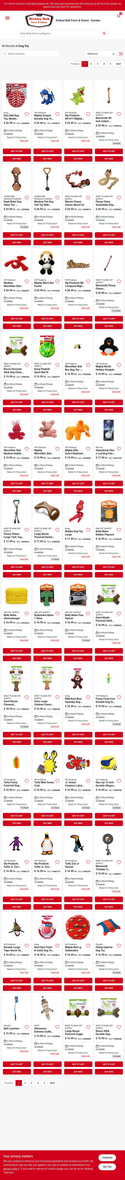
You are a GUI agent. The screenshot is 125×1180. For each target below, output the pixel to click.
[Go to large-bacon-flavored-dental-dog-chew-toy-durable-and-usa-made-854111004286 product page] (47, 537)
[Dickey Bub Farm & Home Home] (39, 20)
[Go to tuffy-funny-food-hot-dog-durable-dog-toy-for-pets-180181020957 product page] (16, 787)
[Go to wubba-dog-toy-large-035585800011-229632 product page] (78, 537)
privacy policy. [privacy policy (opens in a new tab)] (11, 1168)
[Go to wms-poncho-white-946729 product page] (47, 455)
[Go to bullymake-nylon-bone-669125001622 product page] (47, 621)
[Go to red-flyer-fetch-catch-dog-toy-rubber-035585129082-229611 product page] (47, 952)
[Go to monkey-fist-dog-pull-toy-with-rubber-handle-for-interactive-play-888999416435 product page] (47, 205)
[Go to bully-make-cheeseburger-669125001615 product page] (16, 621)
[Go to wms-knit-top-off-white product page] (47, 787)
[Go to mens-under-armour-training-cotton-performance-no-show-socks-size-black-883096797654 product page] (108, 372)
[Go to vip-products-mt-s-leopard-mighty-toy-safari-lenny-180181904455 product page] (78, 289)
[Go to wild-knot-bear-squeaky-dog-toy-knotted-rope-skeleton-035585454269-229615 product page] (78, 704)
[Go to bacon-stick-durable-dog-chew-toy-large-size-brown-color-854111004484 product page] (108, 1034)
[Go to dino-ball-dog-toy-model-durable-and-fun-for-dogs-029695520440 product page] (16, 121)
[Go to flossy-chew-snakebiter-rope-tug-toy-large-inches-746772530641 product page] (108, 205)
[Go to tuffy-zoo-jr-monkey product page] (16, 869)
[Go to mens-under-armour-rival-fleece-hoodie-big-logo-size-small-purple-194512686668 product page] (16, 455)
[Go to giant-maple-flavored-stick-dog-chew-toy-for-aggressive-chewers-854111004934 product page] (108, 621)
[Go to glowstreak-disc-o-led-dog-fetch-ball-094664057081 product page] (108, 455)
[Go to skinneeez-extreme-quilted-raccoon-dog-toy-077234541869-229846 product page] (47, 1034)
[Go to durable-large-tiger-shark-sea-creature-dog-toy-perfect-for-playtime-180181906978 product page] (16, 952)
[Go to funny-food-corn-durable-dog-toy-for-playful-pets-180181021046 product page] (108, 704)
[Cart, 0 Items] (118, 16)
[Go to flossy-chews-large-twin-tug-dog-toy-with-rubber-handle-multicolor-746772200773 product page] (16, 537)
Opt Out (107, 1166)
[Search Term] (62, 33)
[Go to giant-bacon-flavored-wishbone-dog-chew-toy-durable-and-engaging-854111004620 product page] (16, 704)
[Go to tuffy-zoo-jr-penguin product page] (47, 869)
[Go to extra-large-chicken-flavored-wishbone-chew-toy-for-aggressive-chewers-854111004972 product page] (47, 704)
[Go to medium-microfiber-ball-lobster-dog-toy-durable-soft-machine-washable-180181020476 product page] (16, 289)
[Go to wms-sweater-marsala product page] (108, 787)
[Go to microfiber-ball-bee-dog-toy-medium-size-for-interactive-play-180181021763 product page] (78, 372)
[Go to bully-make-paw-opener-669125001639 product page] (78, 621)
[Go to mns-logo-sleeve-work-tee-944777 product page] (47, 372)
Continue (107, 1157)
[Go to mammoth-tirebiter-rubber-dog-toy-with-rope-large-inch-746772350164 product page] (108, 869)
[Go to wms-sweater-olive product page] (78, 869)
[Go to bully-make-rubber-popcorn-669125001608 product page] (108, 537)
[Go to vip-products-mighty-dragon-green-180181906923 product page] (78, 121)
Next (118, 64)
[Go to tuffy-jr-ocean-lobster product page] (78, 787)
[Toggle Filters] (121, 54)
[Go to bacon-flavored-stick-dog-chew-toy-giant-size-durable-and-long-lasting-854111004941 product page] (16, 372)
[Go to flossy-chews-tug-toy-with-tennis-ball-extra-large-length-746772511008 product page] (108, 121)
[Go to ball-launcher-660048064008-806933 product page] (16, 1034)
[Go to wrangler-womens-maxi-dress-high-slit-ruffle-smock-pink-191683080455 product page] (108, 289)
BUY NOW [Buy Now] (17, 159)
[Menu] (7, 18)
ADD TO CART (17, 151)
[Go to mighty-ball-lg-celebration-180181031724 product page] (78, 952)
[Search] (104, 33)
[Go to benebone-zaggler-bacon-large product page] (78, 1034)
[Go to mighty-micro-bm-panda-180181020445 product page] (47, 289)
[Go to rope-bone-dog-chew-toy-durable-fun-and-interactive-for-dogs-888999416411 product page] (16, 205)
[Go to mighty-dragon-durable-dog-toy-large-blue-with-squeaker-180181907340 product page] (47, 121)
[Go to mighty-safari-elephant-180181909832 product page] (78, 455)
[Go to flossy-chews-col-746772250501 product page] (78, 205)
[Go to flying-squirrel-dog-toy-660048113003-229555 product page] (108, 952)
